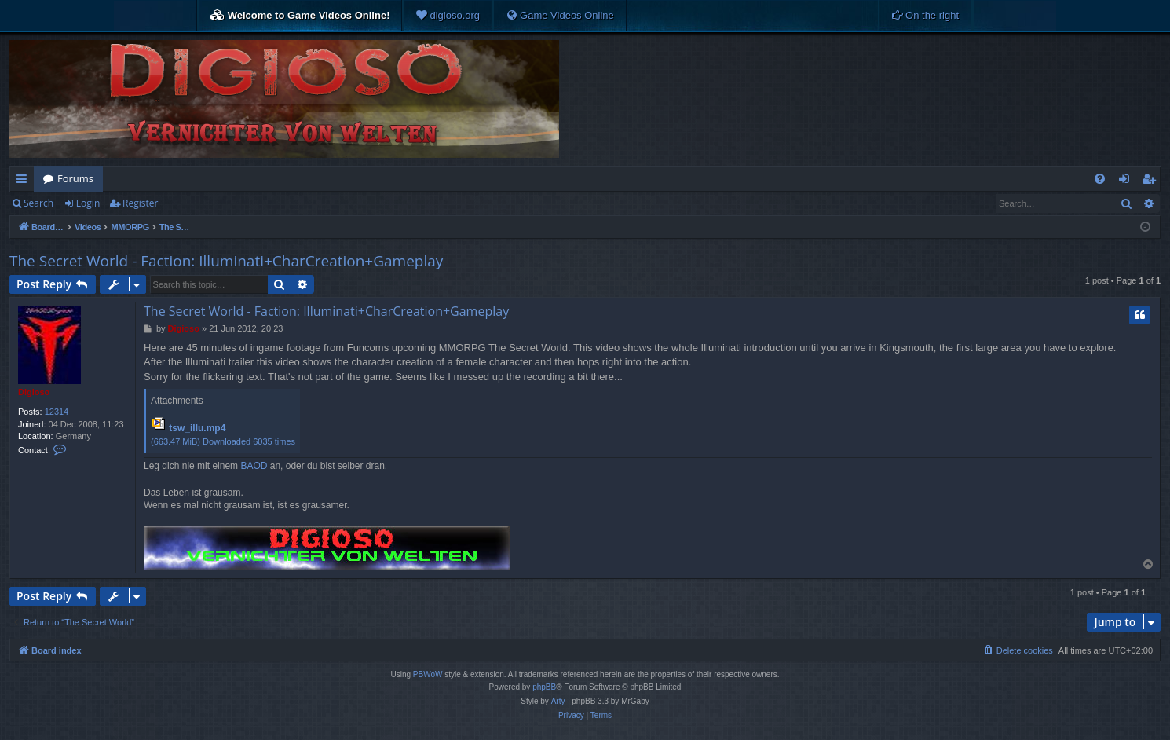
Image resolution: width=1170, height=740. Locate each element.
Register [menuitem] (1152, 181)
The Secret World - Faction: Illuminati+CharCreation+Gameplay (226, 261)
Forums (75, 178)
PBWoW (428, 674)
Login (88, 203)
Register (140, 203)
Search (38, 203)
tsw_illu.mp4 (197, 428)
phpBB (544, 687)
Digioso (33, 392)
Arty (558, 701)
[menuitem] (447, 15)
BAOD (253, 465)
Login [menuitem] (1127, 181)
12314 (57, 411)
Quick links (25, 181)
